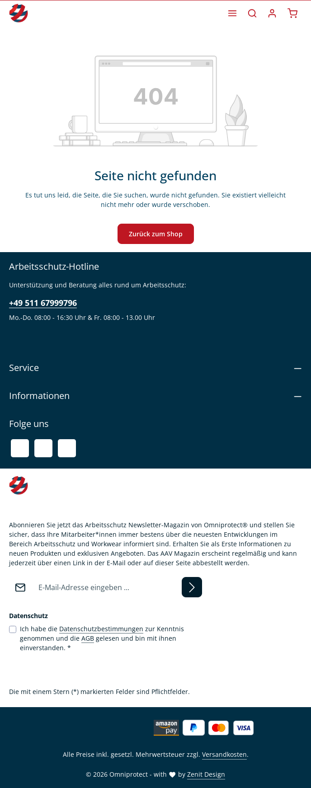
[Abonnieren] (192, 587)
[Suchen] (252, 13)
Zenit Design (206, 774)
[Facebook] (20, 448)
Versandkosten (224, 754)
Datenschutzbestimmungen (101, 628)
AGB (87, 638)
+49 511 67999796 (43, 302)
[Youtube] (43, 448)
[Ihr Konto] (272, 13)
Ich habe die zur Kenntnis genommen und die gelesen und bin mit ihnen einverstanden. (102, 638)
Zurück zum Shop (156, 234)
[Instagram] (67, 448)
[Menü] (232, 13)
